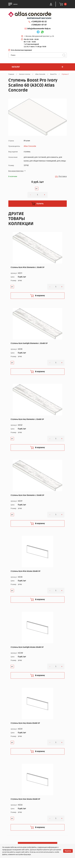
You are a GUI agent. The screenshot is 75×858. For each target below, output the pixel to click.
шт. (37, 188)
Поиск (64, 55)
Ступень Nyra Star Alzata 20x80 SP (25, 799)
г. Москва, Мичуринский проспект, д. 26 (39, 36)
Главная (11, 74)
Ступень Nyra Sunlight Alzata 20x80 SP (27, 647)
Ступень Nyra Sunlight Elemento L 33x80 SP (29, 343)
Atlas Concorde (40, 74)
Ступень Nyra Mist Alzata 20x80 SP (25, 571)
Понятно (68, 851)
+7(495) (39, 21)
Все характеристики (15, 171)
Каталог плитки (24, 74)
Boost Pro (53, 74)
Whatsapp (42, 32)
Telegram (38, 32)
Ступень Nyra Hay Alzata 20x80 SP (25, 723)
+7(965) (39, 24)
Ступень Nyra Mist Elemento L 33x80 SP (27, 267)
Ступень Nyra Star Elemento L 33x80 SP (27, 495)
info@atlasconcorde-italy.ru (38, 28)
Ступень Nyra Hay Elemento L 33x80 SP (27, 419)
